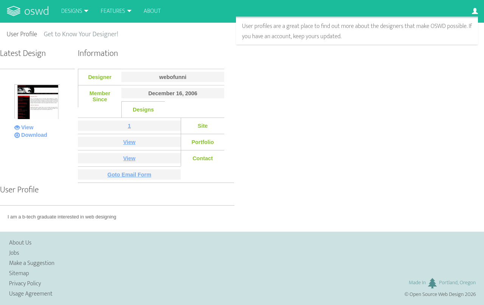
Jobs (14, 253)
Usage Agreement (31, 294)
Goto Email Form (129, 175)
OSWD (36, 11)
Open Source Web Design (437, 294)
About (152, 11)
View (27, 127)
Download (34, 135)
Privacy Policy (25, 284)
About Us (20, 243)
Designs (71, 11)
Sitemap (19, 273)
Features (113, 11)
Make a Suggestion (31, 263)
